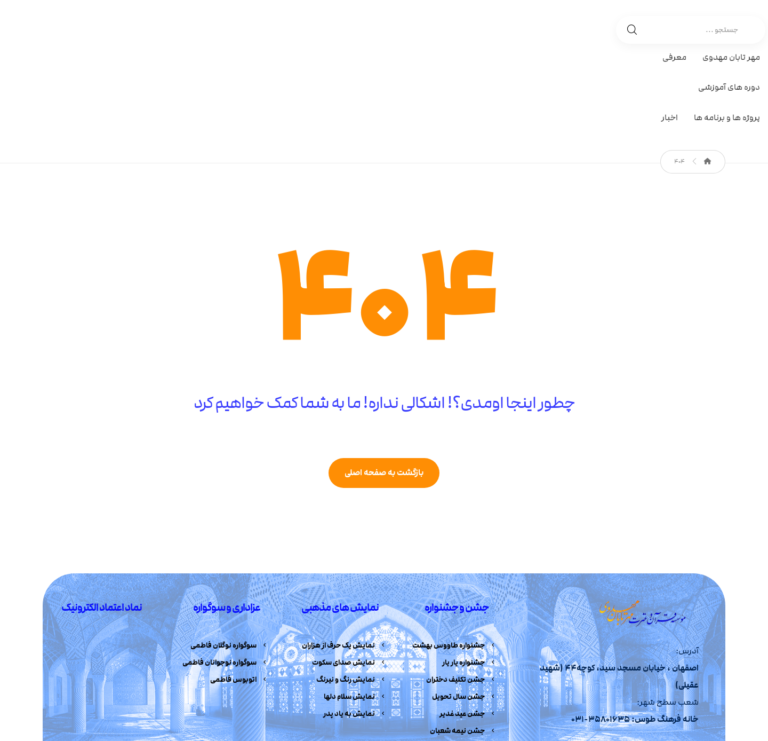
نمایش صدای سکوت (349, 576)
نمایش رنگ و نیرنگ (351, 593)
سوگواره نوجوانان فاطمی (225, 576)
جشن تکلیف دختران (461, 593)
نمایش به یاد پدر (355, 629)
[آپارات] (656, 669)
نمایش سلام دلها (355, 611)
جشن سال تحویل (464, 611)
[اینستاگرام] (676, 669)
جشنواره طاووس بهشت (454, 558)
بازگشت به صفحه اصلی (384, 385)
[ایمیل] (616, 669)
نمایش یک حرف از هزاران (344, 558)
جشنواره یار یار (469, 576)
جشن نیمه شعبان (463, 646)
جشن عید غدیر (468, 629)
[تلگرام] (695, 669)
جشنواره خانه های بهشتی (452, 664)
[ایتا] (636, 669)
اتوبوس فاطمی (239, 593)
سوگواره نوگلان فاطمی (229, 558)
